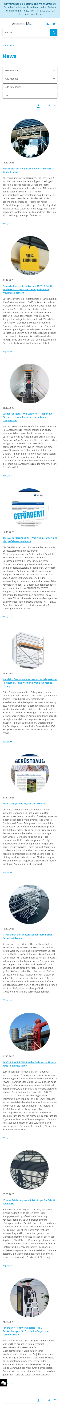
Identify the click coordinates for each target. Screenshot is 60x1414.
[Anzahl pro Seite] (30, 95)
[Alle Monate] (30, 78)
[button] (48, 24)
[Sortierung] (30, 70)
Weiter (7, 223)
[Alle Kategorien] (30, 86)
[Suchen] (26, 32)
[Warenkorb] (54, 24)
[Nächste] (54, 105)
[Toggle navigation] (4, 22)
